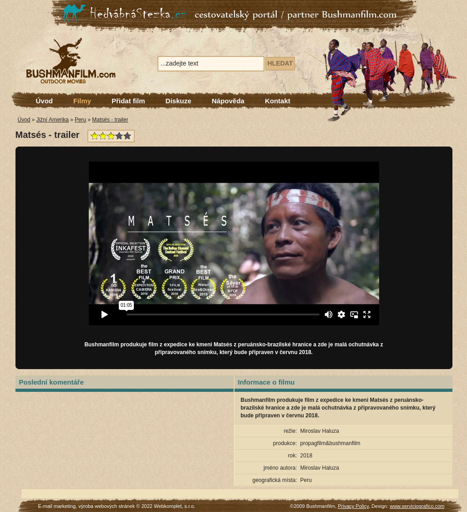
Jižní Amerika (52, 120)
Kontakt (277, 101)
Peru (80, 120)
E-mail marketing (57, 506)
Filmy (82, 101)
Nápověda (228, 101)
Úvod (44, 101)
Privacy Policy (353, 506)
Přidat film (128, 101)
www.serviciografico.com (417, 506)
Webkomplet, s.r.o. (174, 506)
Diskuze (179, 101)
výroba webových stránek (106, 506)
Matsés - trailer (110, 120)
